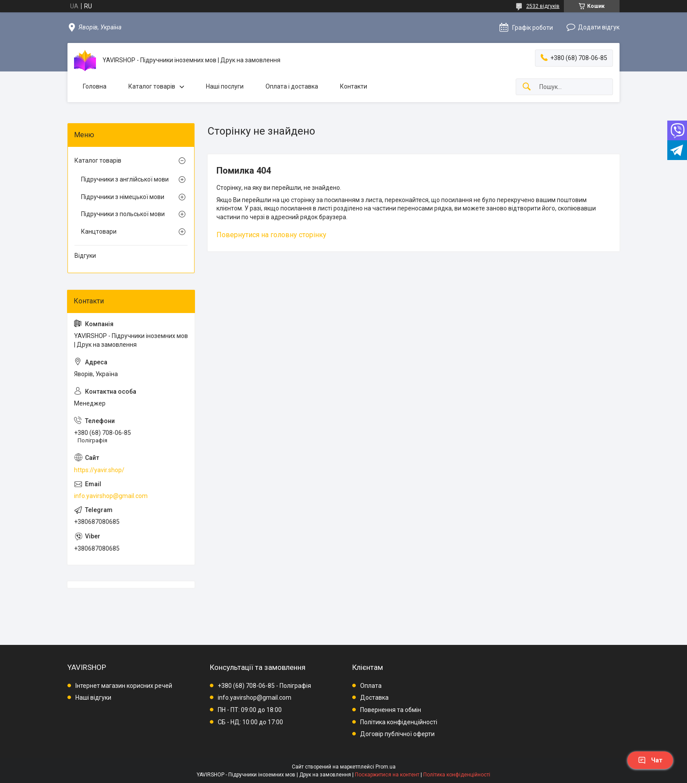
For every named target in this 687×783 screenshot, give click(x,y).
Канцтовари (99, 231)
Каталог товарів (151, 86)
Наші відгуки (93, 697)
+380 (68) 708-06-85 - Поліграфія (264, 685)
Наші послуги (225, 86)
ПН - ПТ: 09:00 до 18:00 (250, 709)
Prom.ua (385, 767)
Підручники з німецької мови (122, 196)
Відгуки (85, 255)
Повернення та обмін (390, 709)
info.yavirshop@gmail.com (111, 495)
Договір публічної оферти (397, 733)
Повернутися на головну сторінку (271, 235)
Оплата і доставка (292, 86)
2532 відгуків (543, 6)
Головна (94, 86)
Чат (650, 760)
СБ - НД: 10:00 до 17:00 (250, 722)
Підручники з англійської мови (125, 179)
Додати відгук (599, 27)
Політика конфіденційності (398, 722)
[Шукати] (527, 87)
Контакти (353, 86)
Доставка (374, 697)
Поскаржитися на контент (387, 775)
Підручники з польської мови (123, 213)
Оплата (371, 685)
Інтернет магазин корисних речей (123, 685)
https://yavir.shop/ (99, 469)
